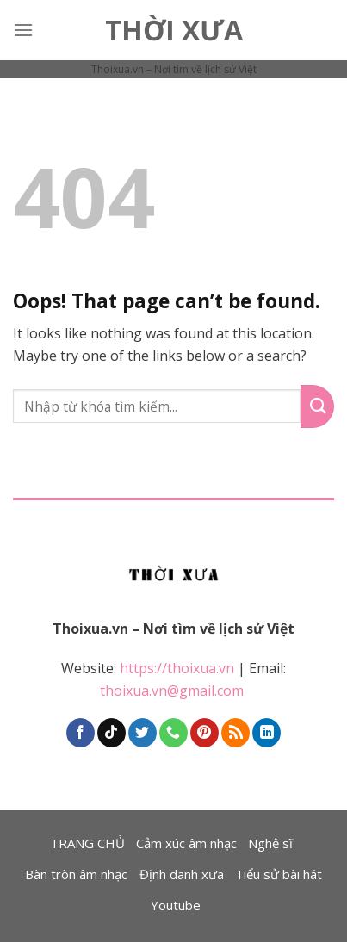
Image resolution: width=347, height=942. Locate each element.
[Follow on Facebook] (80, 732)
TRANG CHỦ (87, 843)
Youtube (176, 905)
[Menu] (23, 30)
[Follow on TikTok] (111, 732)
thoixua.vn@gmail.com (173, 690)
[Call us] (173, 732)
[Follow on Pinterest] (204, 732)
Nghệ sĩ (270, 843)
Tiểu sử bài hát (278, 874)
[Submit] (317, 406)
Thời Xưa (174, 30)
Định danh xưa (181, 874)
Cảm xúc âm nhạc (186, 843)
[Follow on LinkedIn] (266, 732)
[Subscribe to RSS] (235, 732)
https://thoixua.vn (177, 668)
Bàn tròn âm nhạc (76, 874)
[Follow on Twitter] (142, 732)
